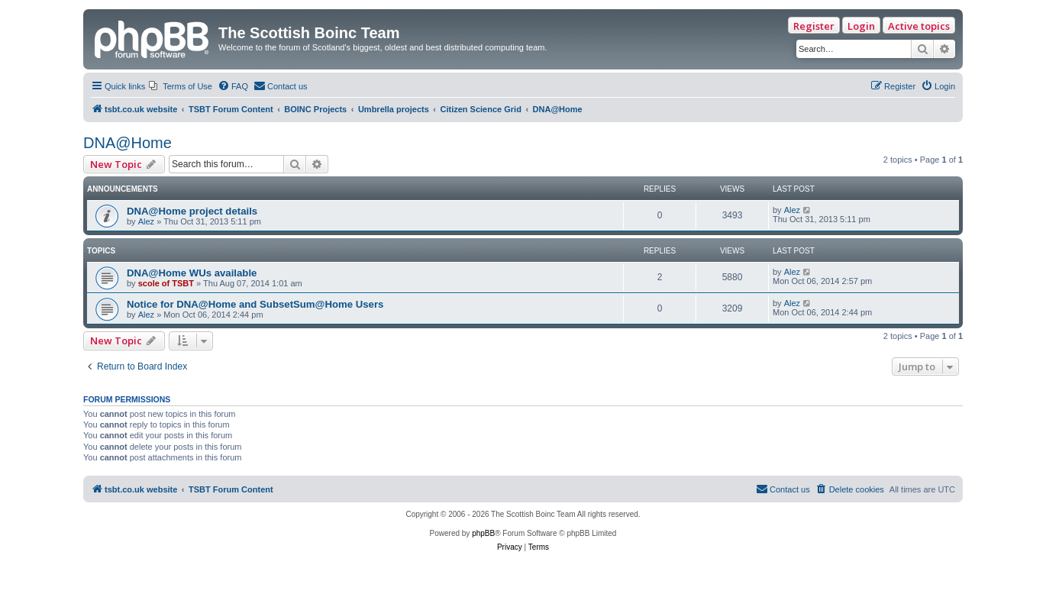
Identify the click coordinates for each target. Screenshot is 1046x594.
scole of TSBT (166, 283)
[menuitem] (180, 86)
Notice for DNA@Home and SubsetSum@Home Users (255, 304)
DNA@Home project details (192, 211)
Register (814, 26)
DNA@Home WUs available (192, 273)
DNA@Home (127, 142)
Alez (146, 221)
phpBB (483, 533)
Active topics (919, 26)
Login (861, 26)
